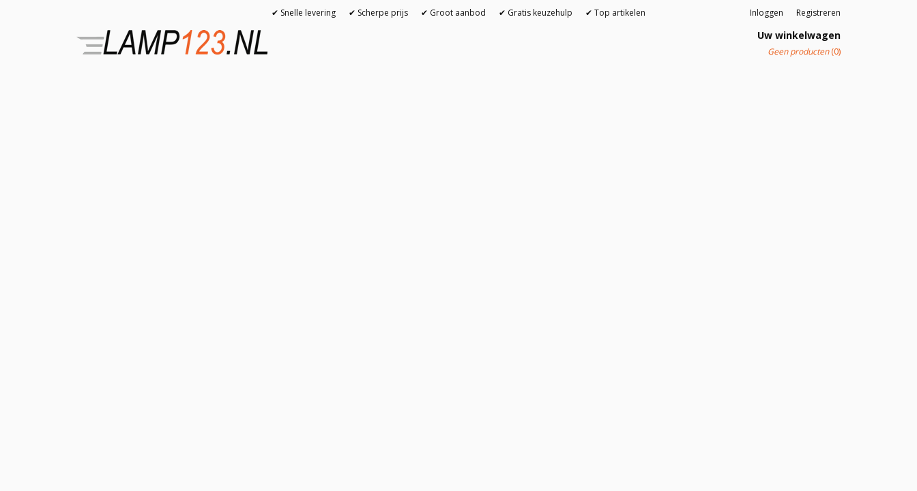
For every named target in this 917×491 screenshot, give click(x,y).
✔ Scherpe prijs (378, 12)
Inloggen (766, 12)
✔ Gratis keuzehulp (535, 12)
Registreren (818, 12)
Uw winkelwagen (799, 35)
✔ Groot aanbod (453, 12)
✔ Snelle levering (304, 12)
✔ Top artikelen (615, 12)
